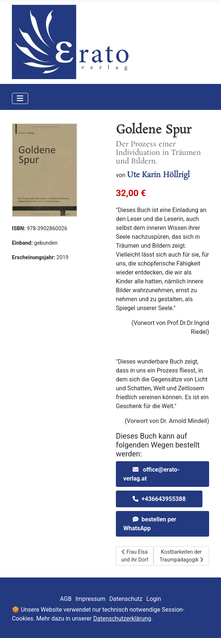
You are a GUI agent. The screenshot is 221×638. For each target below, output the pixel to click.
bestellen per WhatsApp (149, 524)
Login (153, 598)
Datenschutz (125, 598)
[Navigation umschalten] (20, 98)
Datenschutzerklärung (122, 618)
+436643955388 (164, 498)
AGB (66, 598)
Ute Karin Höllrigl (158, 175)
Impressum (90, 598)
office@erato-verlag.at (151, 474)
